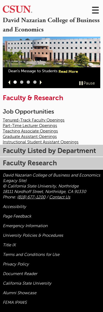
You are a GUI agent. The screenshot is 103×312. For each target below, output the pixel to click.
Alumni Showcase (19, 293)
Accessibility (14, 206)
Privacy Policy (16, 264)
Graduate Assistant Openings (30, 136)
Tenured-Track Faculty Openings (34, 120)
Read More (68, 71)
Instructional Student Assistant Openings (41, 142)
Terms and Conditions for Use (31, 254)
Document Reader (20, 273)
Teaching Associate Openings (30, 131)
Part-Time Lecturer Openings (30, 125)
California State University (27, 283)
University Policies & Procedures (33, 235)
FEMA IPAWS (15, 302)
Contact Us (59, 197)
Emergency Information (25, 226)
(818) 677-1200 (31, 197)
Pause (89, 83)
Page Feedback (17, 216)
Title (9, 245)
